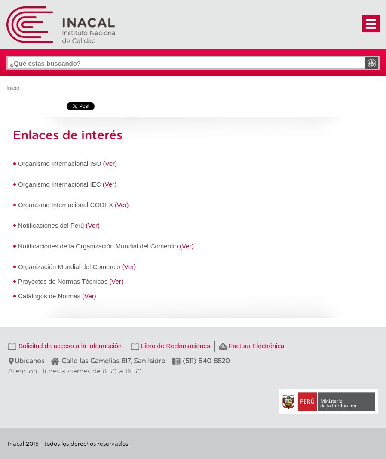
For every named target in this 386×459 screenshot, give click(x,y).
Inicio (12, 88)
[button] (371, 23)
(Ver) (110, 163)
